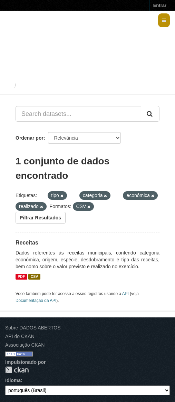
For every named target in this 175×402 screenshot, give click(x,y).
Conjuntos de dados (49, 85)
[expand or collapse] (164, 20)
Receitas (27, 243)
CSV (34, 276)
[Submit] (150, 114)
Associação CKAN (25, 345)
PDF (21, 276)
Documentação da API (36, 300)
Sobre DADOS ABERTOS (33, 327)
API (125, 293)
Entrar (159, 5)
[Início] (8, 85)
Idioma (13, 380)
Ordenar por (29, 138)
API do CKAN (20, 336)
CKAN (17, 369)
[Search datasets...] (78, 114)
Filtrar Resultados (40, 217)
